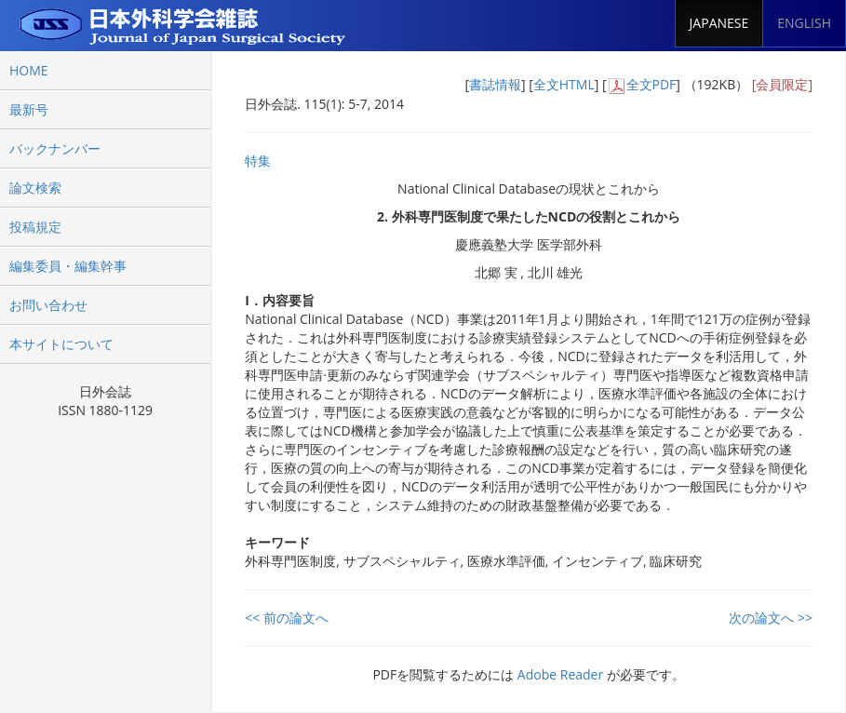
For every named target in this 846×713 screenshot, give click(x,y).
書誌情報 (495, 84)
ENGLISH (804, 23)
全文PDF (651, 84)
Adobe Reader (560, 674)
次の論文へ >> (770, 617)
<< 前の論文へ (287, 617)
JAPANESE (719, 23)
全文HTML (564, 84)
